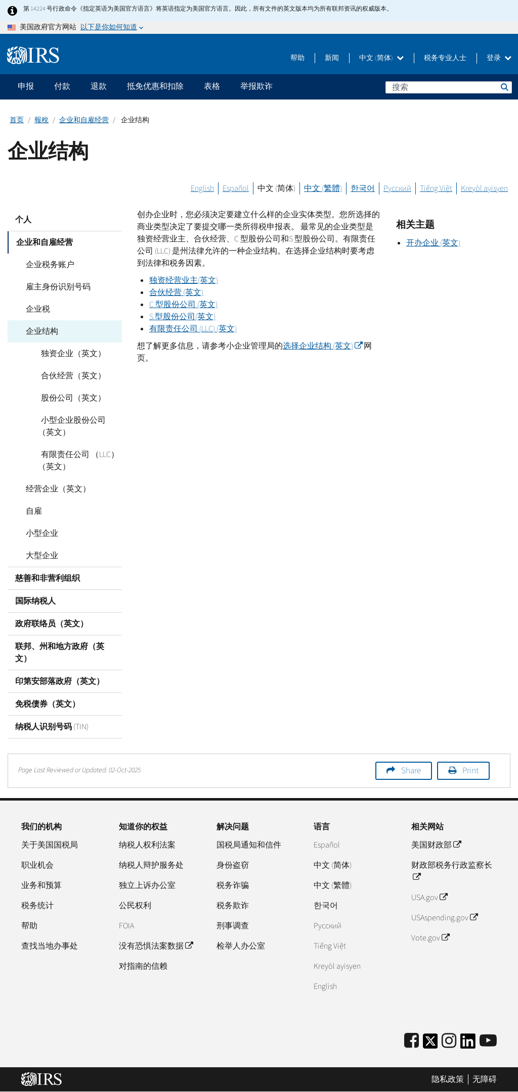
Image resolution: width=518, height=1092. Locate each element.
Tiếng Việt (436, 188)
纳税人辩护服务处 (151, 865)
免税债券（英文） (47, 704)
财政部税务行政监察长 (451, 871)
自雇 (31, 511)
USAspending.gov (444, 917)
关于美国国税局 (49, 845)
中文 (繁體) (323, 188)
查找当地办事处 (49, 946)
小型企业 (39, 533)
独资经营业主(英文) (183, 280)
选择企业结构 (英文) (322, 346)
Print (470, 771)
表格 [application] (212, 86)
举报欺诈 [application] (256, 86)
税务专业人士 (445, 58)
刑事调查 (233, 925)
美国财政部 (436, 845)
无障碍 (484, 1079)
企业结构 (39, 331)
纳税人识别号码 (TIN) (52, 726)
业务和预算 (41, 885)
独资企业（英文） (70, 353)
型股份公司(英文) (182, 316)
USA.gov (429, 897)
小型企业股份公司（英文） (78, 426)
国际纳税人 (35, 601)
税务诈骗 (233, 885)
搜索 (503, 86)
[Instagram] (449, 1041)
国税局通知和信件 (249, 845)
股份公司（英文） (70, 398)
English (202, 188)
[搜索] (448, 87)
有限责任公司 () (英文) (193, 328)
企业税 (35, 309)
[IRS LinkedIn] (468, 1044)
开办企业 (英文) (433, 243)
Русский (397, 188)
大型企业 (39, 555)
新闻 (332, 58)
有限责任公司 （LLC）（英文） (77, 460)
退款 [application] (99, 86)
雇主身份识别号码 (55, 286)
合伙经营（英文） (70, 375)
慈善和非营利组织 (47, 578)
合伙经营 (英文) (176, 292)
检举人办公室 (241, 946)
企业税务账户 (47, 264)
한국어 (363, 188)
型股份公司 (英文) (183, 304)
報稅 (41, 120)
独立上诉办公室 (147, 885)
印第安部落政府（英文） (59, 681)
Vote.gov (430, 938)
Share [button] (411, 771)
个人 (23, 219)
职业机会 (37, 865)
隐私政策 (447, 1079)
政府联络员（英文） (51, 623)
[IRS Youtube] (488, 1041)
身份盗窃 (233, 865)
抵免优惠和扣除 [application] (155, 86)
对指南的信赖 (143, 966)
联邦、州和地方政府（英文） (59, 652)
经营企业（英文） (55, 488)
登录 (499, 58)
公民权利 (135, 905)
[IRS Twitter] (430, 1044)
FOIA (126, 925)
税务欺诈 (233, 905)
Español (236, 188)
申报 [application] (26, 86)
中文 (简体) (381, 58)
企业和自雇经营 (84, 120)
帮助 (297, 58)
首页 (17, 120)
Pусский (327, 925)
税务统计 (37, 905)
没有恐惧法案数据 (156, 946)
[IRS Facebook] (411, 1041)
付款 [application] (62, 86)
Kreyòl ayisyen (484, 188)
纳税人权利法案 (147, 845)
